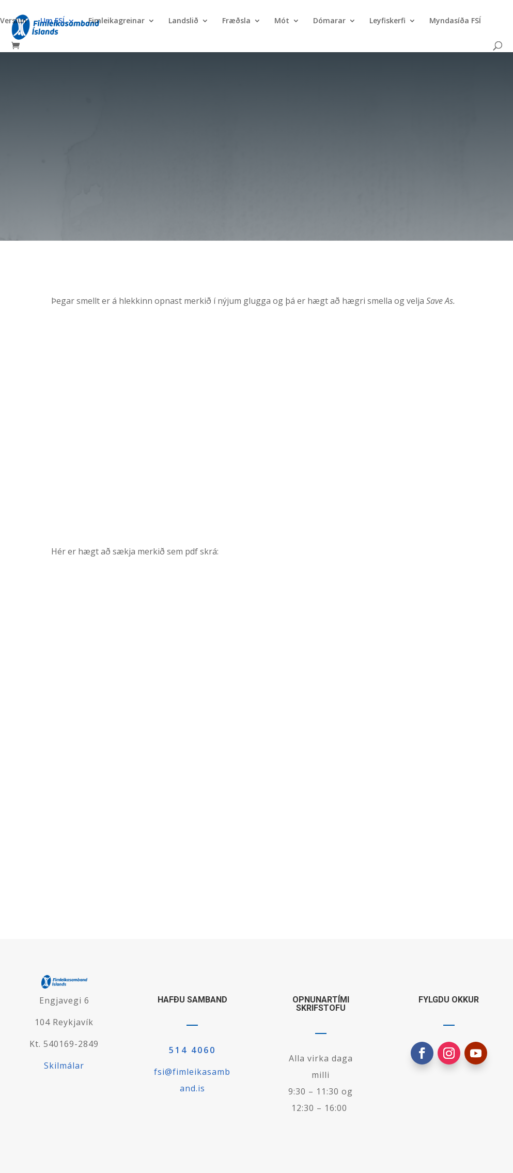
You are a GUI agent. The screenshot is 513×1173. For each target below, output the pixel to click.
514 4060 (192, 1050)
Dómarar (329, 21)
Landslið (183, 21)
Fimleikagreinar (116, 21)
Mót (281, 21)
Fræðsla (236, 21)
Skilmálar (64, 1065)
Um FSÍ (52, 21)
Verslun (13, 21)
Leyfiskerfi (387, 21)
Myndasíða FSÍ (455, 21)
